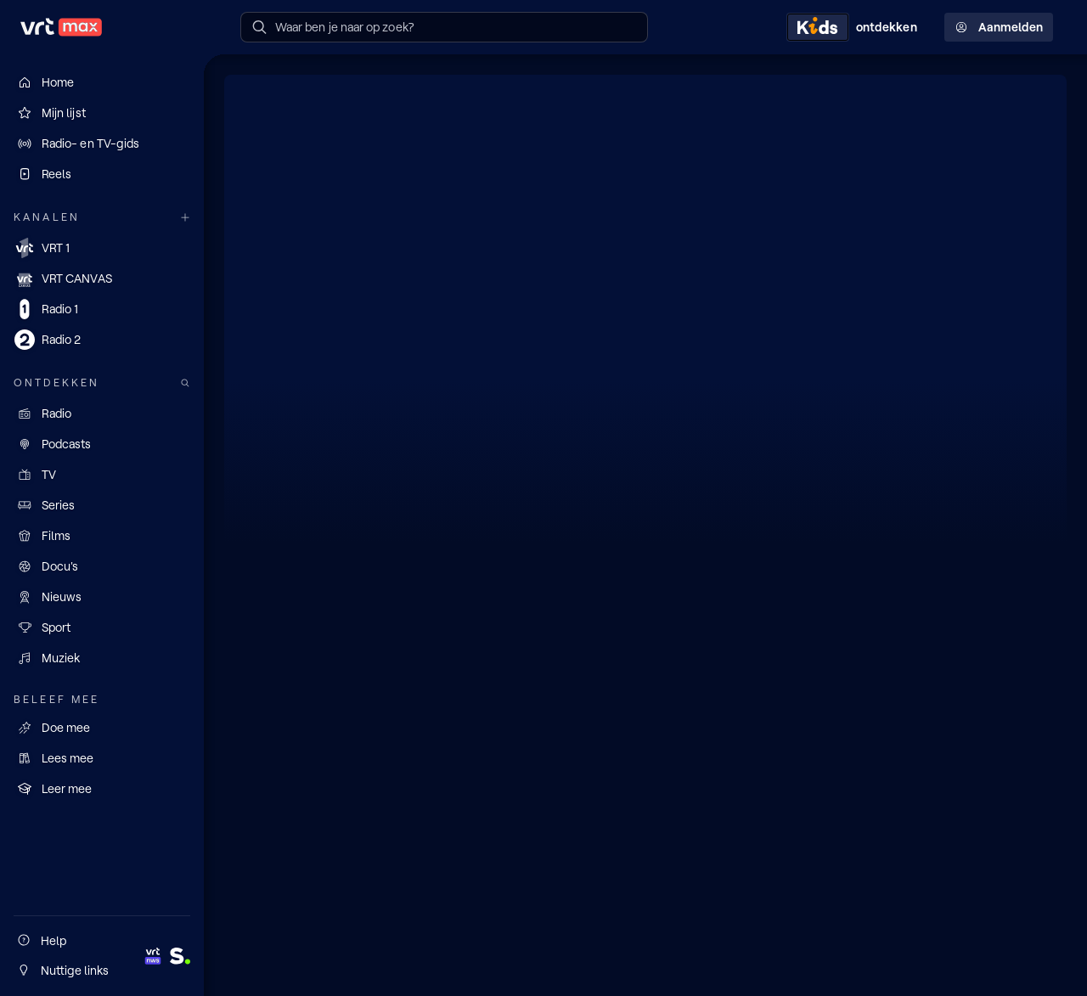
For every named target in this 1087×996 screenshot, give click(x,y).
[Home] (102, 82)
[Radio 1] (102, 309)
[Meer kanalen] (185, 218)
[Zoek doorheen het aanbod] (185, 383)
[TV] (102, 474)
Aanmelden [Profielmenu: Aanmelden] (999, 27)
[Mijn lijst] (102, 112)
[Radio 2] (102, 339)
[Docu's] (102, 566)
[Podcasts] (102, 444)
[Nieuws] (102, 596)
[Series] (102, 505)
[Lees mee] (102, 758)
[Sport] (102, 627)
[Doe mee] (102, 727)
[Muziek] (102, 658)
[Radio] (102, 413)
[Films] (102, 535)
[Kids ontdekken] (855, 27)
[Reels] (102, 174)
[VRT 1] (102, 248)
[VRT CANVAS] (102, 278)
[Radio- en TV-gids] (102, 143)
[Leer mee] (102, 788)
